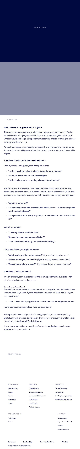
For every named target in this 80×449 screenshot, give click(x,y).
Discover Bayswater (61, 388)
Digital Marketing (34, 388)
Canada (10, 392)
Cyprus (10, 403)
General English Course (30, 321)
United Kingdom (13, 388)
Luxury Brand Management (37, 396)
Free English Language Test (63, 396)
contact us (53, 326)
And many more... (34, 407)
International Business (36, 392)
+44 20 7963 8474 (63, 429)
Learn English (33, 399)
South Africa (12, 399)
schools (7, 330)
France (10, 396)
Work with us (12, 418)
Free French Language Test (63, 399)
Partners (10, 422)
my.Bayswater (59, 392)
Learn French (33, 403)
